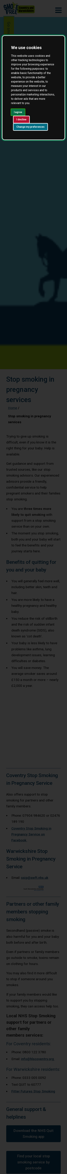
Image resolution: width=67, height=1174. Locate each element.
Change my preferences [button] (30, 126)
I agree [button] (18, 112)
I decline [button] (21, 119)
